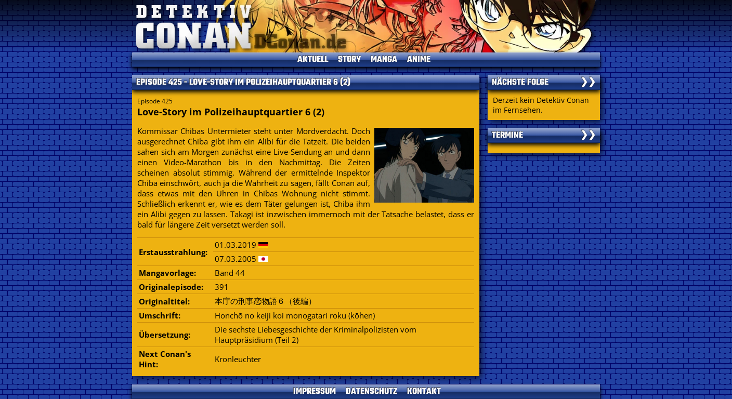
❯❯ (588, 82)
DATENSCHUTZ (371, 391)
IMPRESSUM (314, 391)
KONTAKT (424, 391)
